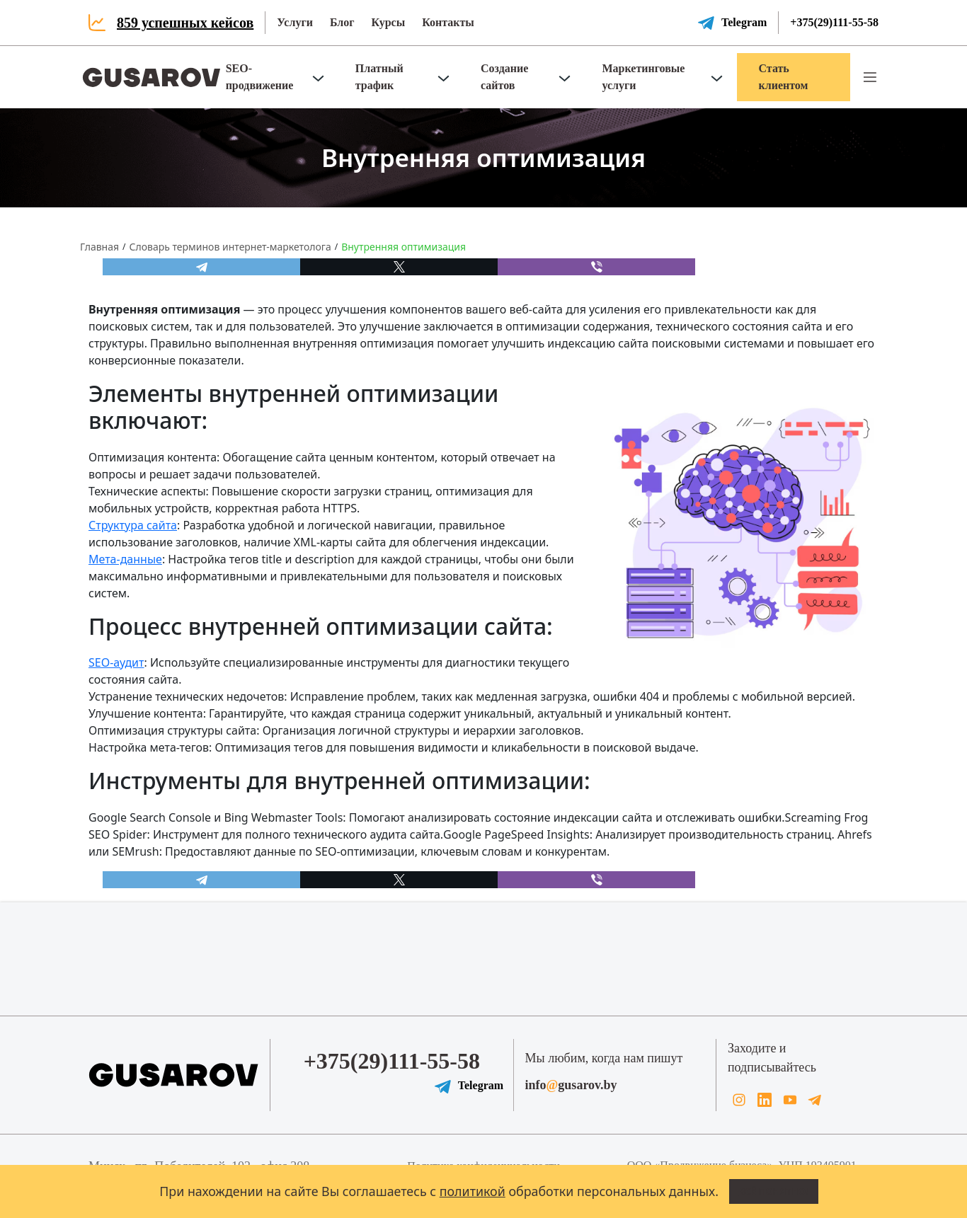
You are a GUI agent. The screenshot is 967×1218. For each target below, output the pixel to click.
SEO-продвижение (260, 76)
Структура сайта (132, 525)
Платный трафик (379, 76)
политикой (472, 1191)
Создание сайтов (504, 76)
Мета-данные (125, 559)
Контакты (448, 22)
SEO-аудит (116, 662)
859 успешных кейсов (185, 22)
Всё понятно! (773, 1191)
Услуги (295, 22)
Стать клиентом (783, 76)
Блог (342, 22)
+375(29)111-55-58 (834, 22)
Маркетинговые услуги (643, 76)
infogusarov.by (571, 1085)
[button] (870, 77)
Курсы (388, 22)
